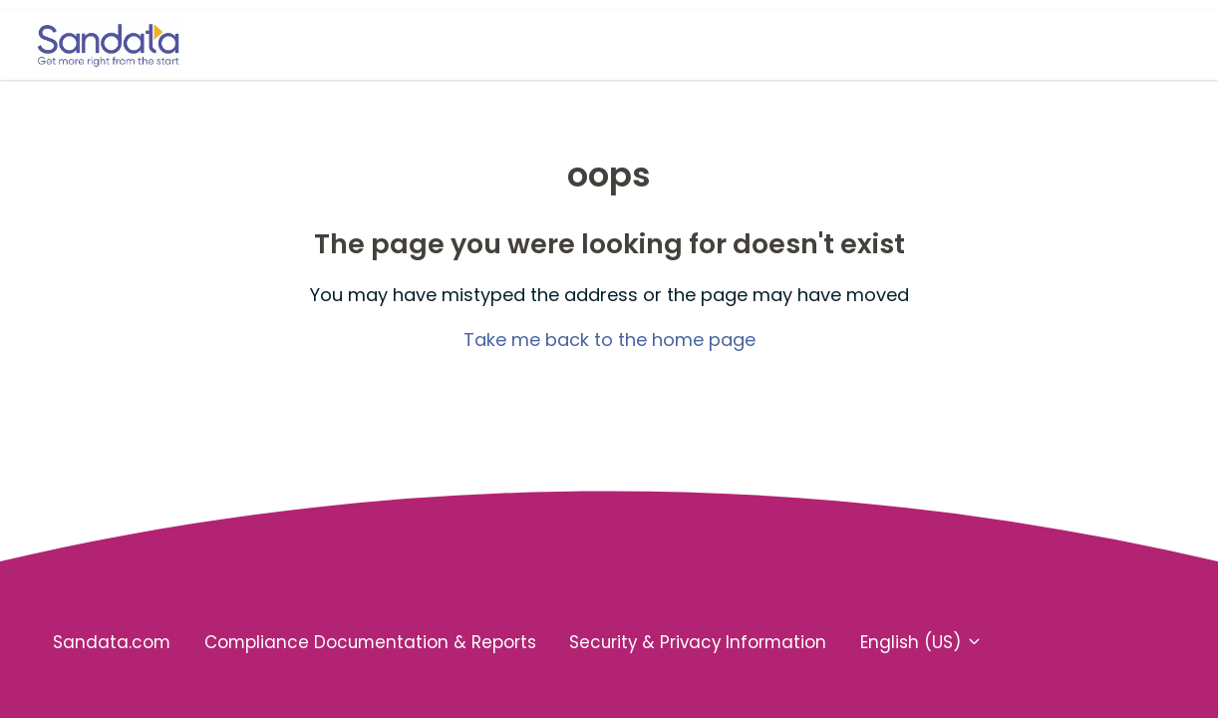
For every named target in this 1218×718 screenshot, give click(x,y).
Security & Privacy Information (697, 642)
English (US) (921, 642)
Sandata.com (111, 642)
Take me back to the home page (609, 339)
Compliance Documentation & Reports (370, 642)
